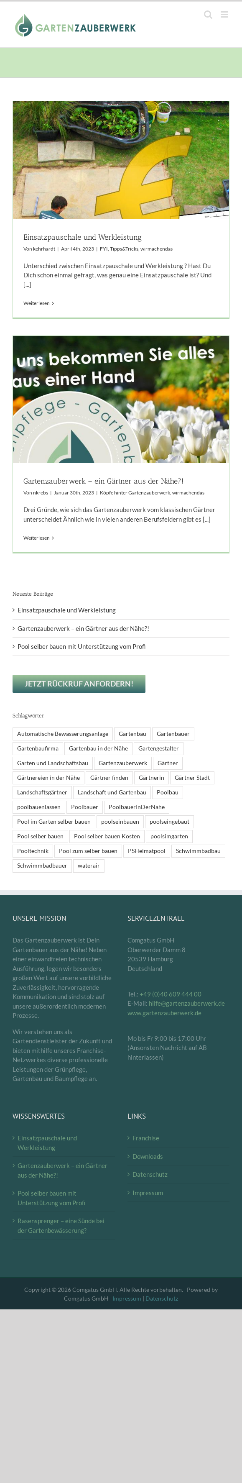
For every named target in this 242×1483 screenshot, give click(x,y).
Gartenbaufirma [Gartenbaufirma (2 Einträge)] (38, 748)
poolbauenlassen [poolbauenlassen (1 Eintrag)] (39, 807)
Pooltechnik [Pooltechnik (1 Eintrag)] (32, 851)
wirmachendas (156, 249)
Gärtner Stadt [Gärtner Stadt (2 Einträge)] (192, 777)
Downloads (147, 1156)
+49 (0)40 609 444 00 (170, 994)
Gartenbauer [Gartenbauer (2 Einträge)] (173, 733)
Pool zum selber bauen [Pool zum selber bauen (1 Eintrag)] (88, 851)
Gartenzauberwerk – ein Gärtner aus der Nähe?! (103, 481)
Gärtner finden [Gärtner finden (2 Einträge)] (109, 777)
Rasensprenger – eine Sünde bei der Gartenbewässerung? (61, 1225)
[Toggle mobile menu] (225, 14)
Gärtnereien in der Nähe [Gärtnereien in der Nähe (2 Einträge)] (48, 777)
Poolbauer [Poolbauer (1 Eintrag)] (84, 807)
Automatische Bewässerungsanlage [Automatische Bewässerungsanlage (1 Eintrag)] (62, 733)
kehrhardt (44, 249)
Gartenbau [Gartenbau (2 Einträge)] (132, 733)
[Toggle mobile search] (208, 14)
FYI (104, 249)
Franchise (145, 1138)
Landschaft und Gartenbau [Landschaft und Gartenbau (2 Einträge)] (112, 792)
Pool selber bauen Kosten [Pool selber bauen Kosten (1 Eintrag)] (107, 836)
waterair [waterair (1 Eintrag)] (89, 865)
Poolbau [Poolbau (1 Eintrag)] (167, 792)
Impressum (147, 1192)
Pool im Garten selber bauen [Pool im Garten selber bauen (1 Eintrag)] (54, 821)
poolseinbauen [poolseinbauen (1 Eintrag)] (120, 821)
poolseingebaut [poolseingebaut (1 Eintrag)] (169, 821)
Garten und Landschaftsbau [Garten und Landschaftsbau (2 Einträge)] (52, 763)
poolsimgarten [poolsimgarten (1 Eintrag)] (169, 836)
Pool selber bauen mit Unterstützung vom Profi (82, 646)
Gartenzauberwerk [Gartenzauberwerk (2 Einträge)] (123, 763)
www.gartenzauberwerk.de (164, 1013)
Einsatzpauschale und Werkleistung (82, 237)
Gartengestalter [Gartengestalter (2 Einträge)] (158, 748)
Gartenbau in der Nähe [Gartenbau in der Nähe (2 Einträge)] (98, 748)
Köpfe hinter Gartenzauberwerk (135, 492)
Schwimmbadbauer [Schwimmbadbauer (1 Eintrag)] (42, 865)
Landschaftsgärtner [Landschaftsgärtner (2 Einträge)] (42, 792)
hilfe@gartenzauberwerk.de (187, 1003)
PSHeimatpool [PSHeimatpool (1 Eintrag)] (147, 851)
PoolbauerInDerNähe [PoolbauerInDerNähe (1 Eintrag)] (137, 807)
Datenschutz (150, 1174)
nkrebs (40, 492)
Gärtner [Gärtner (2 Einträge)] (168, 763)
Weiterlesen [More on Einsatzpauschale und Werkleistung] (36, 303)
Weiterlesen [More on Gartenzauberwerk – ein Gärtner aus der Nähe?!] (36, 538)
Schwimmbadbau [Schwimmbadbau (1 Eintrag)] (198, 851)
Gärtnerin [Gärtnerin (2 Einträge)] (151, 777)
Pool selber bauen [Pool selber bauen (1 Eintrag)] (40, 836)
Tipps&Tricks (124, 249)
